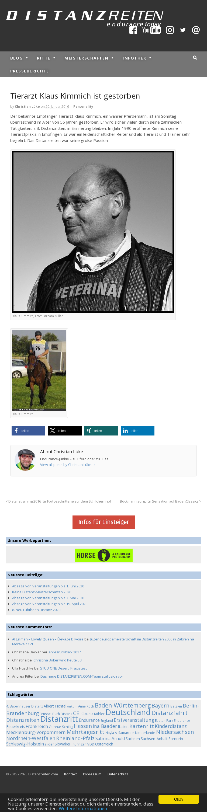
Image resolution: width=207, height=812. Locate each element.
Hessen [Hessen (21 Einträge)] (83, 726)
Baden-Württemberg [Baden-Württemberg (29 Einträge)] (123, 705)
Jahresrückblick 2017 (64, 652)
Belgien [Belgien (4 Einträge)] (176, 706)
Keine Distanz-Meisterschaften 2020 (41, 592)
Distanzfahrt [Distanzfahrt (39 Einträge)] (169, 713)
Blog (19, 58)
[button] (28, 430)
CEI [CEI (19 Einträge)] (77, 713)
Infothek (138, 58)
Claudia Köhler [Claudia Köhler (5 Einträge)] (93, 713)
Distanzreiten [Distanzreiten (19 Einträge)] (22, 719)
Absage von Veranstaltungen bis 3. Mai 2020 (48, 597)
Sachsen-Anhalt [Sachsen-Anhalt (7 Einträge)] (154, 738)
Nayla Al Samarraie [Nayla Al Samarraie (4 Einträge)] (119, 732)
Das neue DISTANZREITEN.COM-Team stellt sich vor (81, 676)
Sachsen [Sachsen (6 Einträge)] (133, 738)
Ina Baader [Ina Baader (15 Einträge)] (105, 726)
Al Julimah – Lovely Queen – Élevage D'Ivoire (48, 639)
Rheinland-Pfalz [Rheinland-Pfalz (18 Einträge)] (75, 738)
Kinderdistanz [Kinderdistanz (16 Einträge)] (171, 726)
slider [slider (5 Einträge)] (49, 744)
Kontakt (70, 774)
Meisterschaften (89, 58)
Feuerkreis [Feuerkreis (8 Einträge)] (15, 726)
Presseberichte (29, 71)
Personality (83, 106)
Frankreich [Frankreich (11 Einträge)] (37, 726)
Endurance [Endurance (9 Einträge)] (89, 720)
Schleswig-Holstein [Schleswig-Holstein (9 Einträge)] (25, 744)
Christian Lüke (27, 106)
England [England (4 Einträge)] (107, 720)
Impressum (92, 774)
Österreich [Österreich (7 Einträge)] (104, 744)
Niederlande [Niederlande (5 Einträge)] (145, 732)
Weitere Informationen (83, 809)
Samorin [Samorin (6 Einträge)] (175, 738)
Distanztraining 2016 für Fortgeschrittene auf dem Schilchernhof (58, 501)
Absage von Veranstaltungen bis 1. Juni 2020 (48, 586)
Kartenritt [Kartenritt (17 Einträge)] (141, 726)
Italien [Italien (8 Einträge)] (123, 726)
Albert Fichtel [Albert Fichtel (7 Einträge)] (55, 706)
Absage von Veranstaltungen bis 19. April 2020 (49, 603)
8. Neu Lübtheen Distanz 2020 (36, 609)
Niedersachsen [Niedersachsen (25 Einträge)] (175, 732)
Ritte (46, 58)
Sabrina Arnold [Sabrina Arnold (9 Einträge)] (110, 738)
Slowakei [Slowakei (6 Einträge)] (62, 744)
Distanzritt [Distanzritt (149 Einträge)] (59, 718)
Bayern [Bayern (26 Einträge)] (160, 705)
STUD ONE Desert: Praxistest (63, 668)
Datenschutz (118, 774)
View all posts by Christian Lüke (68, 464)
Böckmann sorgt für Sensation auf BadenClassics (160, 501)
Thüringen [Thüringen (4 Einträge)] (79, 744)
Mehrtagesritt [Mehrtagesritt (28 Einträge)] (86, 732)
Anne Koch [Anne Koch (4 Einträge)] (86, 706)
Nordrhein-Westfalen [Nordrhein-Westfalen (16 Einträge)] (30, 738)
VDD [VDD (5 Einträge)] (90, 744)
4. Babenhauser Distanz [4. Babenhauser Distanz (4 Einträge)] (24, 706)
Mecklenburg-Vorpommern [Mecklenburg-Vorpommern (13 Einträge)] (36, 732)
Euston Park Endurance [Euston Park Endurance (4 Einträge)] (172, 720)
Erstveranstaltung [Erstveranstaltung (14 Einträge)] (134, 720)
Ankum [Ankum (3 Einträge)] (72, 706)
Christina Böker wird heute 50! (57, 660)
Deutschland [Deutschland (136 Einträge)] (128, 712)
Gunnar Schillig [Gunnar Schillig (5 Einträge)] (61, 726)
